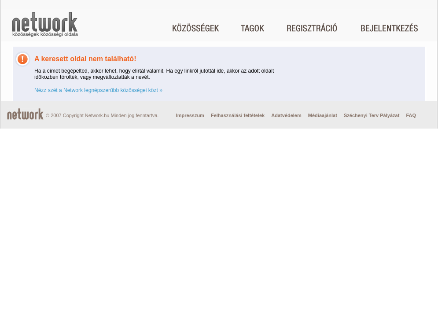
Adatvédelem (286, 115)
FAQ (411, 115)
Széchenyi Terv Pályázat (371, 115)
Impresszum (190, 115)
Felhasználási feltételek (238, 115)
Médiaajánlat (322, 115)
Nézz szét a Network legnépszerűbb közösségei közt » (98, 90)
